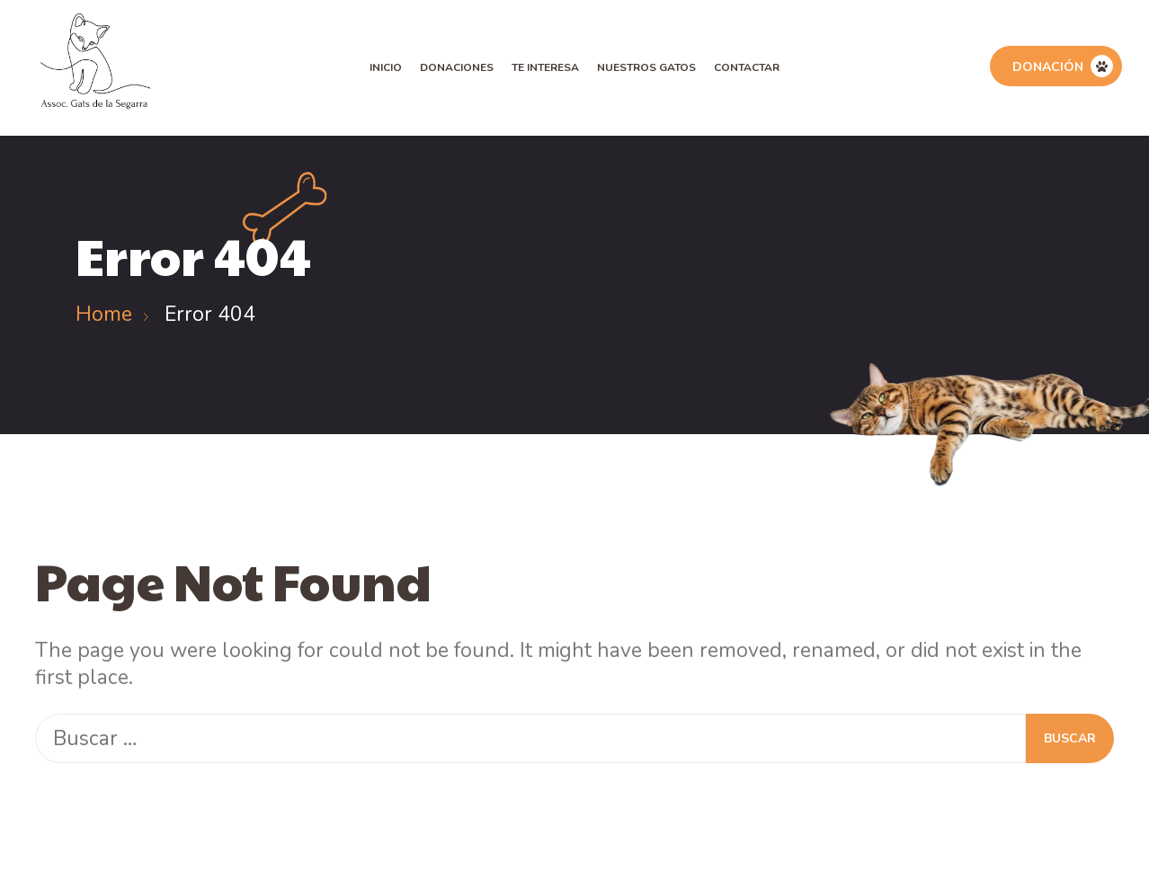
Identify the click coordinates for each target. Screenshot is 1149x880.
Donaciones (457, 67)
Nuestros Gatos (646, 67)
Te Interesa (545, 67)
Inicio (386, 67)
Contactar (746, 67)
